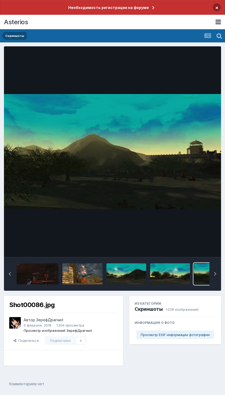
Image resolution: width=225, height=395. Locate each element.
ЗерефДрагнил (49, 320)
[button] (10, 274)
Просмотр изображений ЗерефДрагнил (58, 330)
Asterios (16, 22)
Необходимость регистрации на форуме (108, 7)
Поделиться (26, 340)
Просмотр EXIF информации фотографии (175, 335)
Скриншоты (149, 309)
